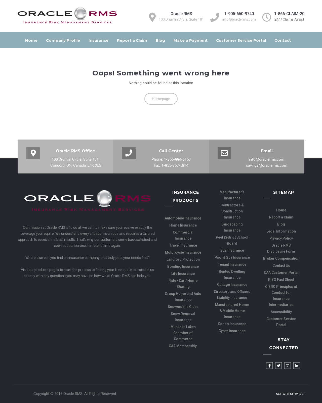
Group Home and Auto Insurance (183, 297)
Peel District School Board (232, 240)
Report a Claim (132, 40)
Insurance (98, 40)
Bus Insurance (232, 250)
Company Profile (63, 40)
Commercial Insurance (183, 235)
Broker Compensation (281, 258)
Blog (160, 40)
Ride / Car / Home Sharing (183, 284)
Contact (282, 40)
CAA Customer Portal (281, 273)
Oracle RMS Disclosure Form (281, 248)
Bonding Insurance (183, 266)
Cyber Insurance (232, 331)
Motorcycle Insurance (183, 252)
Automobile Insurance (183, 218)
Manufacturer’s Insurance (232, 195)
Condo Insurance (232, 324)
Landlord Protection (183, 259)
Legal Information (281, 231)
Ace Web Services (290, 393)
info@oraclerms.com (239, 19)
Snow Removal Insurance (183, 317)
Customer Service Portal (241, 40)
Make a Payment (191, 40)
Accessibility (281, 312)
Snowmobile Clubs (183, 307)
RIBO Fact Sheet (281, 280)
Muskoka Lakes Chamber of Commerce (183, 333)
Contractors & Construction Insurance (232, 211)
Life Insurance (183, 274)
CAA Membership (183, 346)
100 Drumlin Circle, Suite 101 (181, 19)
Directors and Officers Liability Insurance (232, 295)
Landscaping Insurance (232, 227)
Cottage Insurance (232, 285)
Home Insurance (183, 225)
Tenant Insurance (232, 264)
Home (31, 40)
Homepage (161, 99)
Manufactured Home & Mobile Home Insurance (232, 311)
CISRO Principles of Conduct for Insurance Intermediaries (281, 296)
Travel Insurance (183, 245)
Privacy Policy (281, 238)
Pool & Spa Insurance (232, 257)
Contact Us (281, 265)
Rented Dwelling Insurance (232, 275)
